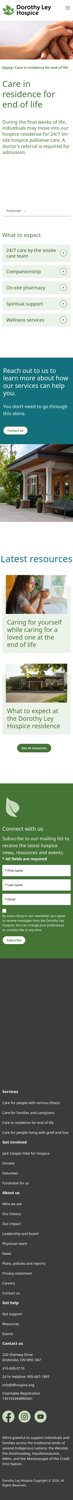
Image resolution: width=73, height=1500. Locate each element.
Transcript (13, 211)
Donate (8, 1163)
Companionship (23, 271)
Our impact (11, 1223)
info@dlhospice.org (18, 1385)
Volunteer (10, 1173)
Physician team (14, 1243)
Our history (11, 1213)
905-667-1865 (38, 1376)
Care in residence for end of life (28, 1122)
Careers (8, 1283)
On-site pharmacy (25, 287)
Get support (12, 1314)
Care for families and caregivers (28, 1112)
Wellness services (25, 320)
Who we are (12, 1204)
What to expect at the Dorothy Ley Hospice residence (33, 718)
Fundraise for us (15, 1183)
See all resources (34, 748)
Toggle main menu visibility (68, 7)
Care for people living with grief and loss (35, 1132)
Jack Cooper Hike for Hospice (26, 1153)
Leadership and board (20, 1233)
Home (7, 67)
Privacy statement (17, 1273)
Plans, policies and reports (24, 1263)
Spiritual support (24, 303)
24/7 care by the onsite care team (31, 253)
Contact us (15, 430)
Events (7, 1333)
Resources (10, 1323)
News (6, 1253)
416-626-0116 (13, 1368)
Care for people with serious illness (31, 1102)
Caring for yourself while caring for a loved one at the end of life (34, 633)
